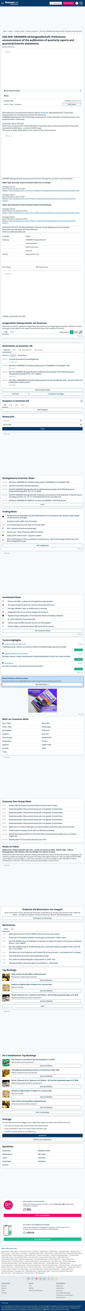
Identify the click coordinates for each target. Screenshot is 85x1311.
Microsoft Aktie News (20, 1257)
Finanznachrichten (25, 1251)
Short (12, 332)
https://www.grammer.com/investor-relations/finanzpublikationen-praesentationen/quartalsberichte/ (44, 191)
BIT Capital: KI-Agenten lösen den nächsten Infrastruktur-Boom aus (31, 605)
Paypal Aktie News (67, 1259)
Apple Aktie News (62, 1257)
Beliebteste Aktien (44, 1151)
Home (4, 31)
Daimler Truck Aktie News (20, 1269)
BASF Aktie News (18, 1255)
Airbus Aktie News (44, 1261)
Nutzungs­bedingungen (63, 1293)
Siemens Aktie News (35, 1267)
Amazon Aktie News (43, 1255)
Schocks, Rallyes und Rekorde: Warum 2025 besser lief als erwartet (31, 626)
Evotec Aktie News (19, 1265)
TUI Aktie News (73, 1255)
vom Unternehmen (24, 350)
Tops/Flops (42, 1158)
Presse (3, 1290)
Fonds (4, 752)
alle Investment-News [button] (42, 631)
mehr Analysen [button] (42, 410)
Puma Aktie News (61, 1267)
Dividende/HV (46, 738)
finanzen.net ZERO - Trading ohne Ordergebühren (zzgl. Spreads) (30, 601)
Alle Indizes (42, 1154)
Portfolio (5, 1165)
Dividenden (42, 1161)
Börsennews (5, 1251)
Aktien (11, 31)
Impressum (59, 1286)
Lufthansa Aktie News (31, 1261)
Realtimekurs (7, 741)
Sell (22, 405)
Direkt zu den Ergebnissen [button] (42, 1140)
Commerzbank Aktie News (9, 1259)
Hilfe (30, 1286)
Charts (6, 104)
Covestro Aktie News (21, 1267)
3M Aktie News (29, 1273)
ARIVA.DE (46, 1309)
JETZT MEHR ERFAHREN (42, 1239)
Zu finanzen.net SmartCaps (42, 918)
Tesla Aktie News (6, 1255)
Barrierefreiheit (61, 1297)
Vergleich (5, 734)
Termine (45, 741)
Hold (16, 405)
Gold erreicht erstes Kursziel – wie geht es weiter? (24, 536)
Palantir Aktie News (7, 1267)
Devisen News (5, 1253)
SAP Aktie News (33, 1257)
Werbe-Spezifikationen (36, 1290)
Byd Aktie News (56, 1261)
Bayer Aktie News (30, 1255)
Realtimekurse (7, 1154)
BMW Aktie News (31, 1271)
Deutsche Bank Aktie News (48, 1257)
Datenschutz (60, 1288)
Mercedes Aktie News (25, 1263)
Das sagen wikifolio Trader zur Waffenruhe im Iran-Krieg (27, 608)
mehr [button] (42, 505)
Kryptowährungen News (36, 1253)
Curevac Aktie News (49, 1267)
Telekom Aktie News (7, 1271)
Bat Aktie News (19, 1271)
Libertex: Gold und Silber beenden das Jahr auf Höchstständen (29, 623)
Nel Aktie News (6, 1269)
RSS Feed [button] (15, 394)
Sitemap (3, 1293)
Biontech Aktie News (69, 1261)
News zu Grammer (32, 31)
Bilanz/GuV (45, 723)
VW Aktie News (40, 1273)
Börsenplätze (7, 730)
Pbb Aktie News (6, 1273)
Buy (10, 405)
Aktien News (14, 1251)
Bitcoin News (49, 1253)
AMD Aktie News (65, 1263)
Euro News (24, 1253)
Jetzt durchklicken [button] (46, 980)
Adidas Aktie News (74, 1267)
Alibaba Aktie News (67, 1269)
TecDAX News (53, 1251)
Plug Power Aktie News (26, 1259)
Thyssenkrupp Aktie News (9, 1263)
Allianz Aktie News (7, 1257)
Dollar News (15, 1253)
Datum (13, 355)
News (12, 104)
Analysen (18, 104)
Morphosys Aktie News (34, 1265)
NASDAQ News (75, 1251)
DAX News (36, 1251)
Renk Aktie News (18, 1261)
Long (5, 332)
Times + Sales (7, 727)
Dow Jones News (64, 1251)
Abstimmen (43, 1136)
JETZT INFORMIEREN (42, 1215)
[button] (55, 3)
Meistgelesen (22, 355)
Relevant (7, 350)
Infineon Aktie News (55, 1259)
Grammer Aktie (19, 31)
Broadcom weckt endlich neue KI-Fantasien (22, 521)
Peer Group (38, 350)
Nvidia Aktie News (60, 1253)
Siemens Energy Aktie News (59, 1255)
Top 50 (4, 1158)
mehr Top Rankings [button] (42, 1112)
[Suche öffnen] (76, 3)
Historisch (45, 734)
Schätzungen (46, 727)
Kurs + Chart (6, 723)
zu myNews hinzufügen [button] (56, 394)
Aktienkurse (6, 1151)
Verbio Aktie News (18, 1273)
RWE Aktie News (6, 1261)
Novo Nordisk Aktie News (50, 1265)
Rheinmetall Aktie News (74, 1253)
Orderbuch (45, 730)
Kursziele (5, 748)
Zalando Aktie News (44, 1271)
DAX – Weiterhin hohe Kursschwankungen (21, 528)
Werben (31, 1288)
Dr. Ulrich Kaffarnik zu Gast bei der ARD (21, 619)
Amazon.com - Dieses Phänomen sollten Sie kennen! (25, 532)
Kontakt (3, 1286)
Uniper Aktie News (7, 1265)
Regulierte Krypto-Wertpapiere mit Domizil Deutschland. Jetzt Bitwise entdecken (35, 616)
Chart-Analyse (7, 738)
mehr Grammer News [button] (42, 390)
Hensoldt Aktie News (40, 1259)
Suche (42, 429)
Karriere (3, 1288)
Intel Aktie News (76, 1265)
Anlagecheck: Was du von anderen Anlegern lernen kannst (28, 612)
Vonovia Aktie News (53, 1263)
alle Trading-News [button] (42, 545)
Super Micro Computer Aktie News (61, 1271)
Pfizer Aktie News (64, 1265)
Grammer (44, 113)
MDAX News (44, 1251)
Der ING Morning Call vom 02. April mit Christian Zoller (26, 525)
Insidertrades (46, 745)
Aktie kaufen (72, 104)
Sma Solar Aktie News (36, 1269)
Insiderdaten (6, 1161)
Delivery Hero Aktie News (52, 1269)
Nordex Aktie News (39, 1263)
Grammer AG (8, 101)
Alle (14, 350)
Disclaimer (59, 1290)
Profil (44, 748)
